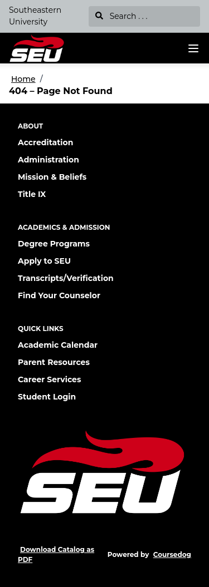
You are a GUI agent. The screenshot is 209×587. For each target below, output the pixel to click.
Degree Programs (54, 244)
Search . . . (121, 16)
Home (23, 79)
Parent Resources (54, 362)
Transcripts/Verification (66, 278)
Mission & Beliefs (52, 177)
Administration (48, 160)
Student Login (47, 397)
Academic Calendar (58, 345)
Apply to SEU (44, 261)
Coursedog (172, 554)
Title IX (32, 194)
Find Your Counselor (59, 295)
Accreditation (45, 142)
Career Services (49, 379)
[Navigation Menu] (193, 48)
